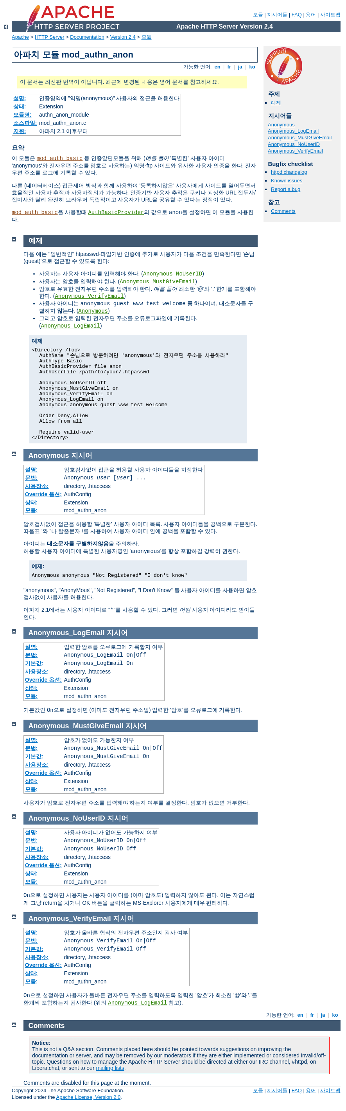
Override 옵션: (43, 494)
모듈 (258, 15)
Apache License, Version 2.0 (88, 1097)
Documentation (87, 37)
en (217, 67)
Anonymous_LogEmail (293, 131)
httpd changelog (289, 172)
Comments (283, 211)
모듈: (31, 510)
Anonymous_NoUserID (294, 144)
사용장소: (37, 486)
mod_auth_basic (60, 158)
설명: (19, 98)
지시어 (81, 455)
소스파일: (25, 123)
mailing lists (110, 1068)
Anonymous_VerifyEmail (295, 151)
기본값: (34, 663)
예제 (276, 103)
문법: (31, 478)
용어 (311, 15)
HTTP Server (50, 37)
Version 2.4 (123, 37)
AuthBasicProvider (116, 212)
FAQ (297, 15)
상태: (19, 106)
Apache (20, 37)
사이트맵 (330, 15)
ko (252, 67)
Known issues (286, 181)
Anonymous (281, 125)
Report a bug (285, 189)
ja (240, 67)
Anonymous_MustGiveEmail (300, 137)
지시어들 (277, 15)
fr (229, 67)
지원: (19, 131)
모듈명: (22, 115)
